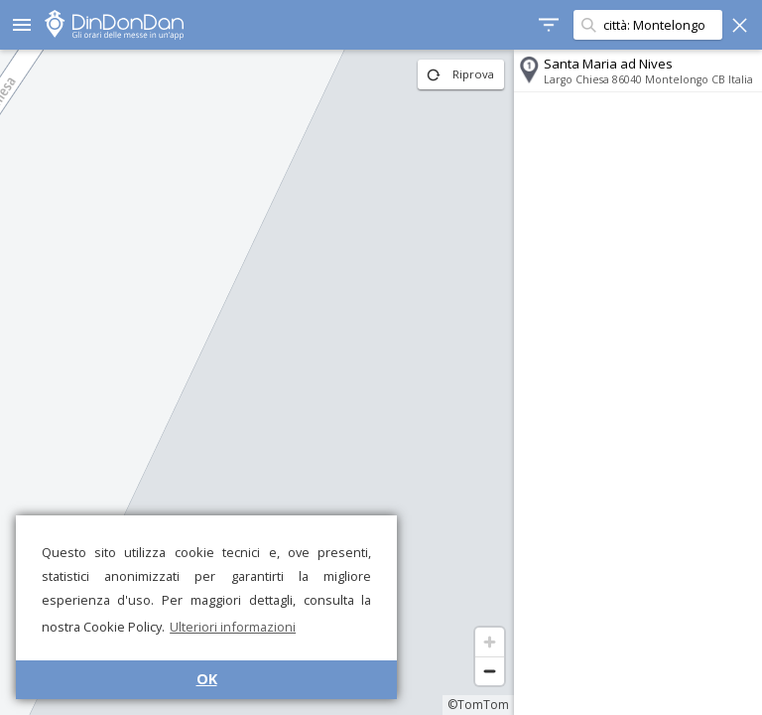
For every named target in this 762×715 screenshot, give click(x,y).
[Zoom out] (489, 670)
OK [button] (206, 678)
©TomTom (478, 704)
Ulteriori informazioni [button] (233, 627)
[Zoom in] (489, 642)
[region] (257, 382)
